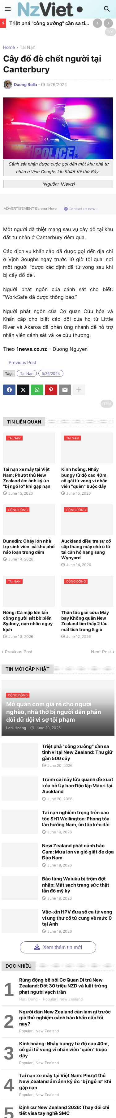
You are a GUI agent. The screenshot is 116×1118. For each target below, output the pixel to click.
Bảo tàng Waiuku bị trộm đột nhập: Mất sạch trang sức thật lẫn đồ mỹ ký (75, 885)
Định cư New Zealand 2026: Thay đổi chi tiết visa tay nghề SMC (64, 1110)
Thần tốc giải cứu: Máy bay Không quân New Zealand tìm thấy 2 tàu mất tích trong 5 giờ (85, 621)
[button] (7, 9)
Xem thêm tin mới (58, 947)
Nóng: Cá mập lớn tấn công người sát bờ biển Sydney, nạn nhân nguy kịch (28, 621)
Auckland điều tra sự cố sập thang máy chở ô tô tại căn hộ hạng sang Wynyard (86, 549)
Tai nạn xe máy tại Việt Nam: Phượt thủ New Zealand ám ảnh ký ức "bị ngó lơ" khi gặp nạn (26, 478)
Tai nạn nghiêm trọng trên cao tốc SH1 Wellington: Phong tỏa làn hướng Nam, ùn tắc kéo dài (76, 819)
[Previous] (97, 23)
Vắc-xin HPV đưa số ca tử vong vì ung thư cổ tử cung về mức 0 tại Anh (77, 918)
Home (9, 47)
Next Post (101, 651)
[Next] (108, 23)
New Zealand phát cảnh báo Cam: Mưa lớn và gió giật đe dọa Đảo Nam (78, 852)
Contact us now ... (81, 209)
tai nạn (27, 47)
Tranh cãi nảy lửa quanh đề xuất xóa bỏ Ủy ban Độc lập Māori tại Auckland (77, 785)
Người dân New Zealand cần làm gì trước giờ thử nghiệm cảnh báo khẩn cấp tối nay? (65, 1018)
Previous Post (21, 362)
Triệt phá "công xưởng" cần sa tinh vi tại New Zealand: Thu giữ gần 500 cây (49, 23)
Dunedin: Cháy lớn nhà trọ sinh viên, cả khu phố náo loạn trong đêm (29, 546)
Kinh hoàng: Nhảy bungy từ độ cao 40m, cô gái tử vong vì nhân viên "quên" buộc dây (84, 478)
